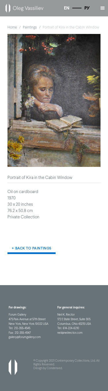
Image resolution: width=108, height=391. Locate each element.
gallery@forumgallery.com (25, 337)
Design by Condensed (47, 368)
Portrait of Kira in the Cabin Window (71, 27)
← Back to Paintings (31, 248)
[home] (23, 8)
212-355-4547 (23, 333)
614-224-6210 (71, 328)
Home (12, 27)
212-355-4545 (22, 328)
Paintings (30, 27)
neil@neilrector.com (70, 333)
